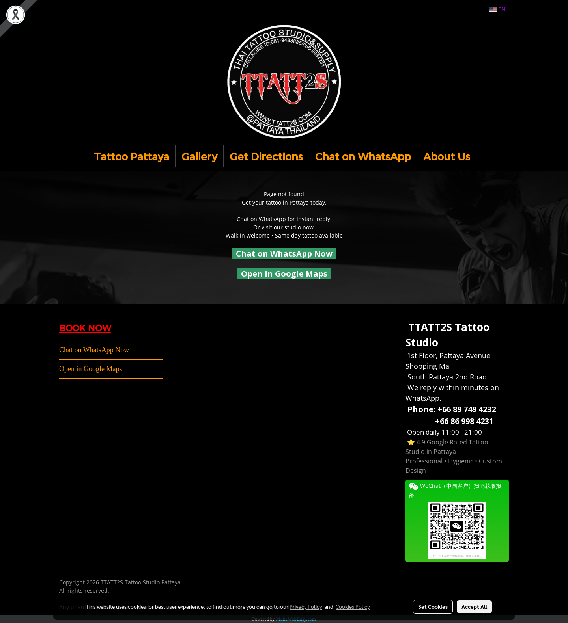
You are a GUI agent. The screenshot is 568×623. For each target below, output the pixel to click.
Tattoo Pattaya (131, 156)
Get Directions (266, 156)
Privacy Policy (306, 606)
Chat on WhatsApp (363, 156)
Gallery (199, 156)
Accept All (474, 606)
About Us (446, 156)
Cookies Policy (353, 606)
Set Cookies (433, 606)
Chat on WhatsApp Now (284, 253)
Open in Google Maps (90, 369)
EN (497, 9)
